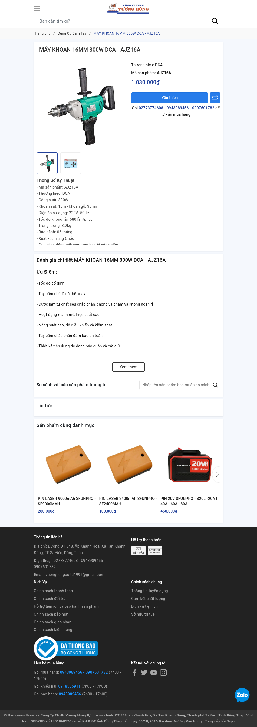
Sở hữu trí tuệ (143, 614)
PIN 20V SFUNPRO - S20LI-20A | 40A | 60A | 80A (188, 501)
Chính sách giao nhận (52, 622)
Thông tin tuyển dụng (149, 591)
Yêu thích (170, 97)
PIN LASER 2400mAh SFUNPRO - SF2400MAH (128, 501)
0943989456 (70, 694)
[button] (216, 474)
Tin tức (44, 405)
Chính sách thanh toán (53, 591)
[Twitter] (144, 672)
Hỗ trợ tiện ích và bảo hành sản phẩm (66, 606)
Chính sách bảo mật (51, 614)
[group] (82, 105)
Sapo (231, 721)
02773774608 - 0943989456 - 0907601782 (176, 108)
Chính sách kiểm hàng (53, 629)
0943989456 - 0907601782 (84, 672)
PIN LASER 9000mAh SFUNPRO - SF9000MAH (67, 501)
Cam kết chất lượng (148, 598)
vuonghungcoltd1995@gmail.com (75, 574)
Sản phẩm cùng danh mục (65, 425)
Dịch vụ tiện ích (144, 606)
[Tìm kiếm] (215, 21)
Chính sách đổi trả (49, 598)
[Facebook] (134, 672)
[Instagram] (163, 672)
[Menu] (37, 8)
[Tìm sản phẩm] (128, 21)
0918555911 (69, 686)
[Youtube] (153, 672)
